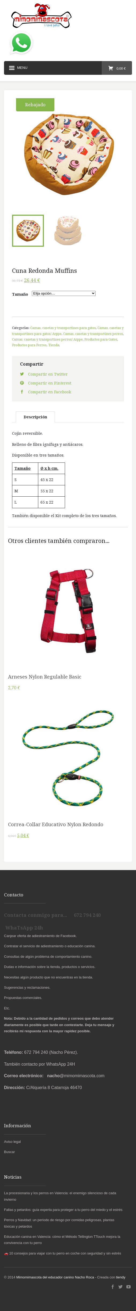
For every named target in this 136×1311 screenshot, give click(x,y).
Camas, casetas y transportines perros (93, 333)
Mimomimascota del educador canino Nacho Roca (55, 1277)
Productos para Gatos (100, 339)
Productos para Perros (29, 345)
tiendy (121, 1277)
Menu (17, 68)
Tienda (53, 345)
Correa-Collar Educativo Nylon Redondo (55, 824)
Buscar (9, 1152)
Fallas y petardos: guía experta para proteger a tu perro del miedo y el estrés (63, 1210)
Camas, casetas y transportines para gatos (63, 328)
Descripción (35, 416)
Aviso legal (12, 1142)
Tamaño (20, 294)
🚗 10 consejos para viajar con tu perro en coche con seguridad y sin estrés (62, 1253)
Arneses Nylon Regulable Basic (44, 676)
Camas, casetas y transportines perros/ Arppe (47, 339)
